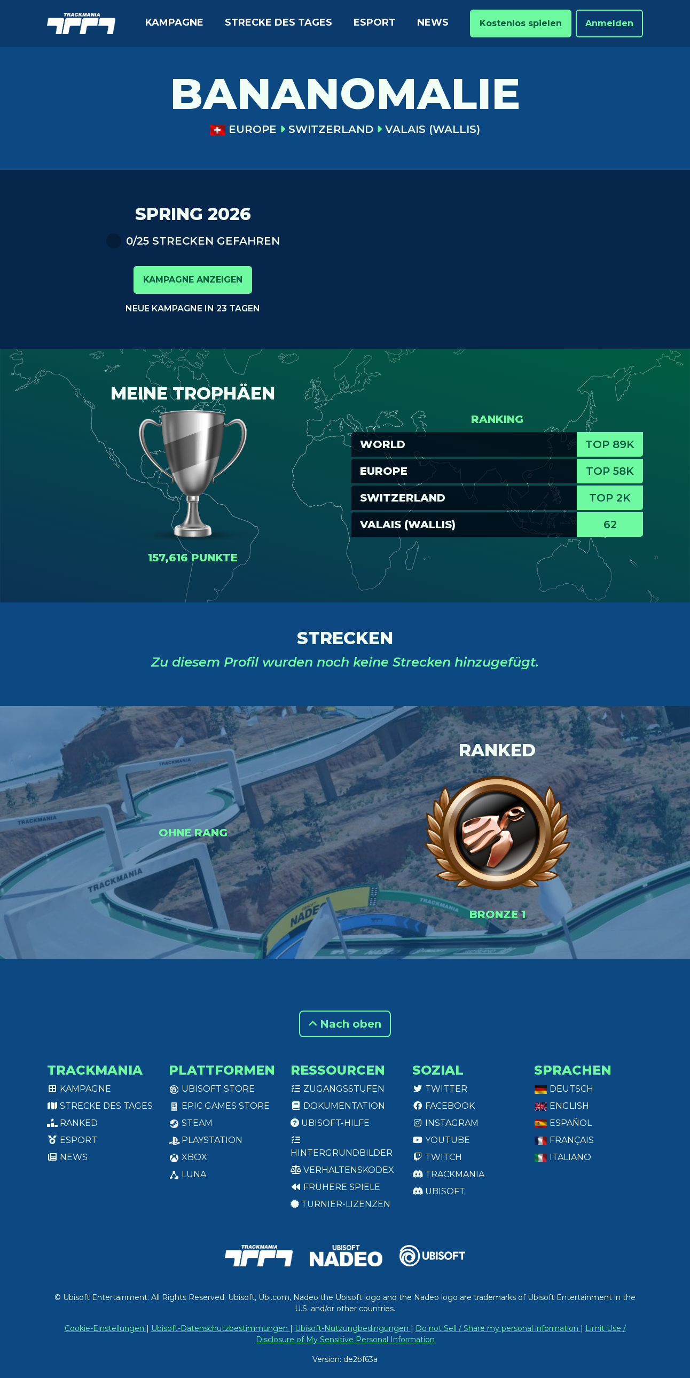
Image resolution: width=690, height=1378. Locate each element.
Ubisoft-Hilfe (330, 1123)
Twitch (437, 1157)
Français (564, 1140)
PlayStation (205, 1140)
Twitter (439, 1089)
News (433, 22)
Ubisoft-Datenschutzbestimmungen (220, 1328)
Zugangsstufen (338, 1089)
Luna (187, 1174)
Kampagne (174, 22)
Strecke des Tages (278, 22)
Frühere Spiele (335, 1187)
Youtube (441, 1140)
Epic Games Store (219, 1106)
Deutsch (563, 1089)
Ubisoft (438, 1191)
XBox (188, 1157)
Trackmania (448, 1174)
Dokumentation (338, 1106)
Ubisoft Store (212, 1089)
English (561, 1106)
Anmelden (609, 23)
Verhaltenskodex (342, 1170)
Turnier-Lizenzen (340, 1204)
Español (563, 1123)
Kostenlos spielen (521, 23)
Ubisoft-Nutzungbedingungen (353, 1328)
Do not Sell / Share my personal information (498, 1328)
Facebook (443, 1106)
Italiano (562, 1157)
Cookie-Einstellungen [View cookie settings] (105, 1328)
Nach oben (345, 1023)
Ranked (72, 1123)
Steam (191, 1123)
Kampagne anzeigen (192, 280)
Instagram (445, 1123)
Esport (375, 22)
